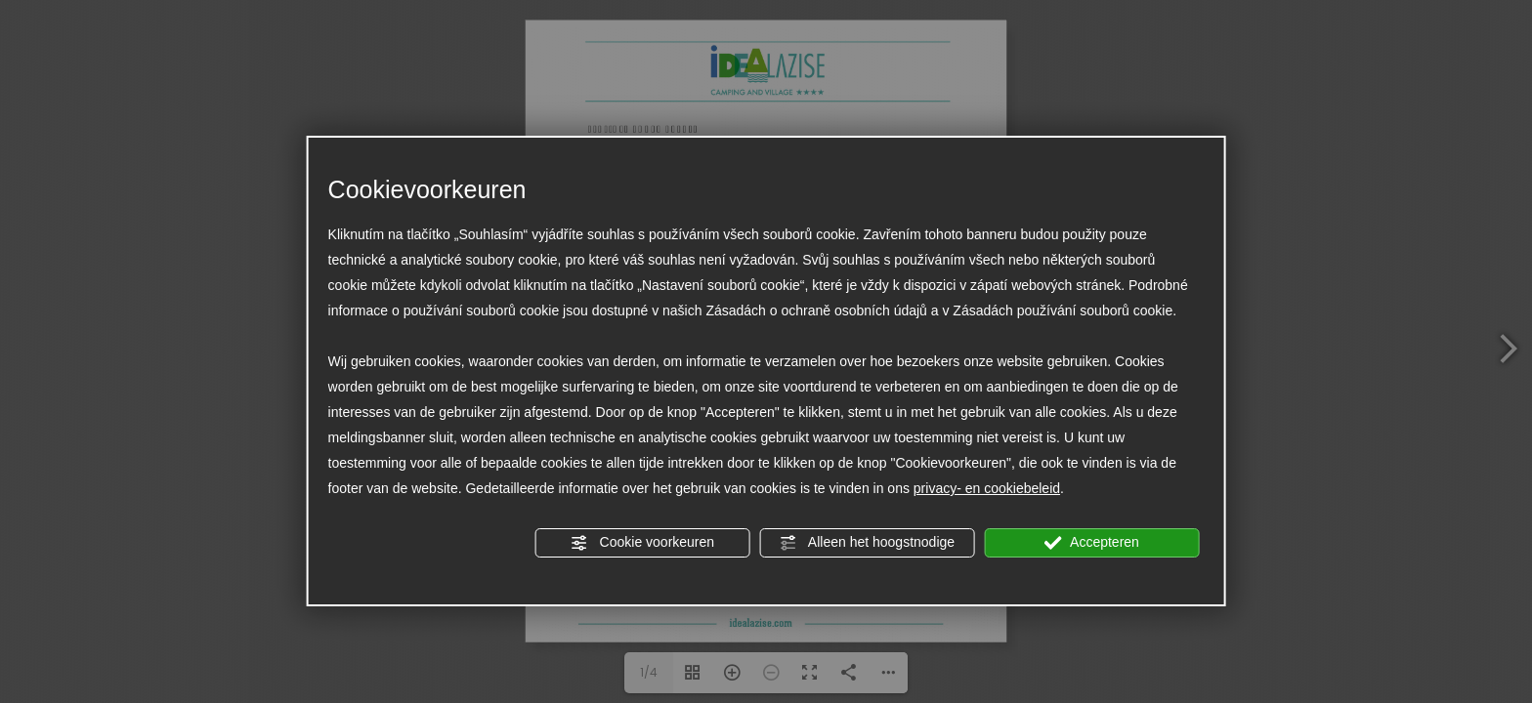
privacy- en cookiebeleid (987, 488)
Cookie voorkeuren (642, 543)
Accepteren (1091, 543)
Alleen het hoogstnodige (867, 543)
